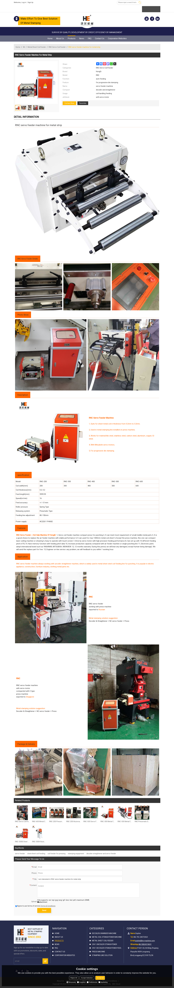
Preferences (92, 982)
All (24, 47)
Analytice (81, 982)
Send (44, 910)
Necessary (71, 982)
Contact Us (99, 38)
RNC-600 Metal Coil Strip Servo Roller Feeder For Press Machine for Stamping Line (39, 821)
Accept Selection (87, 978)
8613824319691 (145, 944)
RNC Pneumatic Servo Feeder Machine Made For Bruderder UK (142, 821)
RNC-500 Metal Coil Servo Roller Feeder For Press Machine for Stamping (125, 821)
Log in (23, 2)
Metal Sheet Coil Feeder (37, 47)
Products (71, 37)
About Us (60, 38)
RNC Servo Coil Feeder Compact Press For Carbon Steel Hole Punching (22, 821)
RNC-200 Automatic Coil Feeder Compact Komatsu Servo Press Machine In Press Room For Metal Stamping (73, 821)
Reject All (73, 978)
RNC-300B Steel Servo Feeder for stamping (22, 842)
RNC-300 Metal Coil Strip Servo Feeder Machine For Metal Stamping (107, 821)
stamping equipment (76, 854)
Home (50, 38)
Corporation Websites (117, 38)
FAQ (89, 38)
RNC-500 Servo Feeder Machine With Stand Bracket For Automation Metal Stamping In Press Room (90, 821)
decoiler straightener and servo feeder (101, 854)
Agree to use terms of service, (35, 906)
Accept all (100, 978)
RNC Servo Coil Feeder (57, 47)
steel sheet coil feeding (36, 854)
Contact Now (69, 103)
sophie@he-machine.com (145, 941)
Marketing (103, 982)
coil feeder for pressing (56, 854)
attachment (42, 902)
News (81, 38)
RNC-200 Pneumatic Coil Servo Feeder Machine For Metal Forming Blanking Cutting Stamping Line (56, 821)
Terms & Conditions (47, 906)
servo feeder (20, 854)
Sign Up (30, 2)
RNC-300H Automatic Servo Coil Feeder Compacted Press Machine (39, 842)
